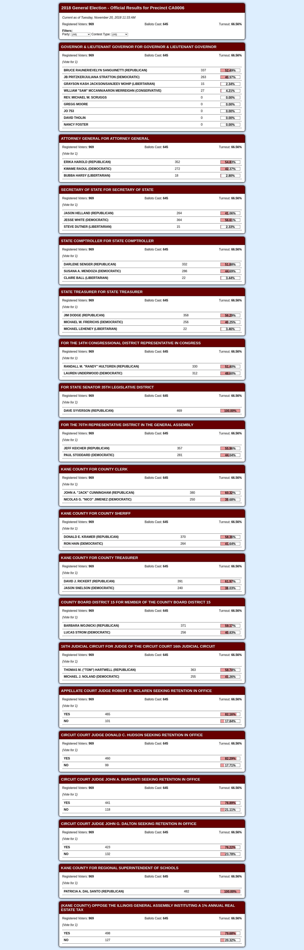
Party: (66, 34)
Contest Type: (101, 34)
